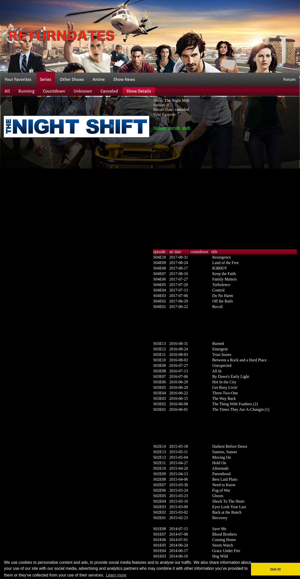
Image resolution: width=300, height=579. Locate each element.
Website (159, 128)
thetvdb (174, 128)
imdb (186, 128)
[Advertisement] (220, 36)
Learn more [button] (116, 575)
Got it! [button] (275, 569)
